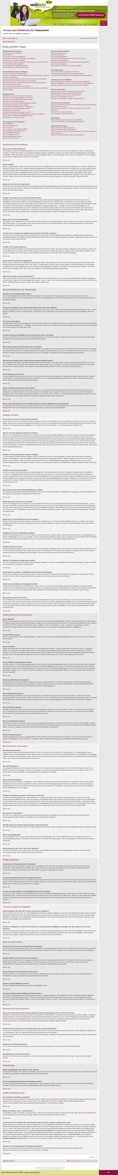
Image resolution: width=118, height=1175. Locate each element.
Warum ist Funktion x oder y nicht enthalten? (63, 129)
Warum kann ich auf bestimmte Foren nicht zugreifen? (18, 106)
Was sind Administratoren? (58, 53)
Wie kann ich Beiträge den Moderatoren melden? (17, 112)
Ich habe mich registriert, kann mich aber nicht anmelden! (19, 58)
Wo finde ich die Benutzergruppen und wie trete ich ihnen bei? (68, 58)
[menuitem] (15, 38)
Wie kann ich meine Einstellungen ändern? (15, 73)
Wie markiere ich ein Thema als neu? (13, 117)
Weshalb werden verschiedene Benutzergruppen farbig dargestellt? (70, 62)
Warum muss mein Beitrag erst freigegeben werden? (18, 115)
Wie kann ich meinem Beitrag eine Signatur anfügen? (18, 99)
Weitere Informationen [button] (32, 1172)
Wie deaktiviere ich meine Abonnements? (63, 113)
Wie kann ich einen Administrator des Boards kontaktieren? (68, 135)
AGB (56, 1167)
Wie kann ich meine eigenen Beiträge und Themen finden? (67, 98)
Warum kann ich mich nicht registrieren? (14, 56)
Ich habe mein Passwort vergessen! (13, 64)
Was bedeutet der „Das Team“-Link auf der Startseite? (66, 65)
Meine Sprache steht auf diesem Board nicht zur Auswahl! (19, 81)
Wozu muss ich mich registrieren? (12, 53)
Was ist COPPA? (7, 55)
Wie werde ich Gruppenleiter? (59, 60)
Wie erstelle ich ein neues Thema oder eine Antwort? (18, 96)
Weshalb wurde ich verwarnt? (11, 110)
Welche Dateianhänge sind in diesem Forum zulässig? (66, 120)
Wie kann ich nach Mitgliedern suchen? (62, 96)
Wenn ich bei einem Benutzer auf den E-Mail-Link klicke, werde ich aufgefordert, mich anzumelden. (25, 88)
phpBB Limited (55, 352)
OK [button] (108, 1172)
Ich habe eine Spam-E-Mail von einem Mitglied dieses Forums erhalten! (71, 75)
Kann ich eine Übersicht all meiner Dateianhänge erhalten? (68, 121)
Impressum (51, 1167)
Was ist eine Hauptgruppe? (59, 64)
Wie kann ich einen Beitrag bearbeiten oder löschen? (18, 97)
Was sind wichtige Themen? (11, 134)
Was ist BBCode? (8, 123)
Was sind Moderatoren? (58, 55)
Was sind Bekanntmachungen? (12, 132)
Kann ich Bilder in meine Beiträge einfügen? (15, 129)
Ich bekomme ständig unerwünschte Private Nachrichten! (67, 73)
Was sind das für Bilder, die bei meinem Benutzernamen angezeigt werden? (24, 82)
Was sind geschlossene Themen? (12, 136)
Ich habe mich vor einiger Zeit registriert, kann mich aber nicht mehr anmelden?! (25, 62)
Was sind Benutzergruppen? (59, 56)
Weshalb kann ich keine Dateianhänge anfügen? (17, 108)
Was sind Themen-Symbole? (11, 138)
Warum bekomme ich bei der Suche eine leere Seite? (66, 95)
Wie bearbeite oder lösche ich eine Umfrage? (16, 105)
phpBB (44, 1168)
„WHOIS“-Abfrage (49, 1126)
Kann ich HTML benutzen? (10, 125)
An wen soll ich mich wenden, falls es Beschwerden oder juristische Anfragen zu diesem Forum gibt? (74, 132)
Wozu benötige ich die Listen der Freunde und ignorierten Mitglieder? (70, 81)
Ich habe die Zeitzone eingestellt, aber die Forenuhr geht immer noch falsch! (24, 79)
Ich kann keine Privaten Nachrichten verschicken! (65, 71)
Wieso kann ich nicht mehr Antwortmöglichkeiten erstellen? (19, 103)
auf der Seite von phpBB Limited (13, 1103)
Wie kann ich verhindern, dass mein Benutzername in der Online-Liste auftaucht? (26, 75)
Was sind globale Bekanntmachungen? (14, 131)
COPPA (18, 202)
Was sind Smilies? (8, 127)
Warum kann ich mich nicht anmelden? (14, 60)
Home (55, 24)
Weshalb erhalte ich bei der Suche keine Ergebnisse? (66, 93)
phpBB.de (69, 352)
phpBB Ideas (92, 1113)
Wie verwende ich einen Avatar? (12, 84)
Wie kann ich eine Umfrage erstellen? (13, 101)
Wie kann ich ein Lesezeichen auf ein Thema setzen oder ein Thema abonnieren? (70, 109)
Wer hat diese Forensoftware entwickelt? (62, 128)
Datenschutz (61, 1167)
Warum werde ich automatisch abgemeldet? (15, 65)
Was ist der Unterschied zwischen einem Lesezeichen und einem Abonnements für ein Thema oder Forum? (73, 105)
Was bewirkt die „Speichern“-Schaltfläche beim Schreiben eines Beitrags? (24, 114)
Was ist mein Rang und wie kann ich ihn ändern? (17, 86)
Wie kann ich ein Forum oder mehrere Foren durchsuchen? (68, 91)
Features (61, 24)
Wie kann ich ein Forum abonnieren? (61, 112)
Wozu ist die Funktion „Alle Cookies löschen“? (16, 67)
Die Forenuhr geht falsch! (10, 77)
